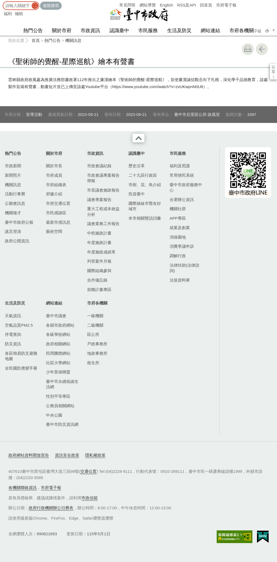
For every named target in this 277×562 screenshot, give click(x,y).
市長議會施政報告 (103, 190)
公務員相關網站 (60, 405)
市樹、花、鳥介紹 (144, 184)
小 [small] (267, 30)
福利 (8, 13)
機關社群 (178, 208)
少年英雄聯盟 (58, 372)
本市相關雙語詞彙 (144, 218)
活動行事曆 (15, 194)
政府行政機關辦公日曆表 (51, 508)
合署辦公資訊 (182, 199)
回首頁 (206, 5)
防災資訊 (13, 344)
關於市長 (54, 165)
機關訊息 (73, 40)
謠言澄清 (13, 231)
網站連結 (210, 30)
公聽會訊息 (15, 203)
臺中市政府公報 (19, 222)
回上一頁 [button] (262, 49)
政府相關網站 (58, 344)
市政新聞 (13, 165)
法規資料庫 (180, 280)
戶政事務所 (97, 344)
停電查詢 (13, 334)
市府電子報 (226, 5)
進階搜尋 (51, 5)
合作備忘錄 (97, 280)
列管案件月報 (99, 261)
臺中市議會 (56, 315)
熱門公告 (33, 30)
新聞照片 (13, 175)
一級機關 (95, 315)
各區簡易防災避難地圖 (21, 356)
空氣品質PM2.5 (19, 325)
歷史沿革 (136, 165)
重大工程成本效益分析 (103, 211)
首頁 (36, 40)
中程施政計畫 (99, 233)
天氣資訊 (13, 315)
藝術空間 (54, 231)
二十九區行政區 (142, 175)
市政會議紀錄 (99, 165)
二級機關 (95, 325)
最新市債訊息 (58, 222)
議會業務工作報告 (103, 223)
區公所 (93, 334)
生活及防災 (179, 30)
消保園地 (178, 237)
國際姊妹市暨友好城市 (144, 206)
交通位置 (88, 471)
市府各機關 (241, 30)
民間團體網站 (58, 353)
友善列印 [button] (248, 49)
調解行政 (178, 255)
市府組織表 (56, 184)
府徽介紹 (54, 194)
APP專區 (178, 218)
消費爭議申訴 (182, 246)
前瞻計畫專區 (99, 289)
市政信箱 (89, 498)
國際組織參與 (99, 270)
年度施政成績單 (101, 252)
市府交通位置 (58, 203)
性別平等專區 (58, 396)
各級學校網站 (58, 334)
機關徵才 (13, 212)
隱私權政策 (95, 455)
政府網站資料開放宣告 (28, 455)
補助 (19, 13)
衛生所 (93, 362)
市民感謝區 (56, 212)
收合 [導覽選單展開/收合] (138, 138)
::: (2, 2)
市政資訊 (90, 30)
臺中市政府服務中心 (186, 187)
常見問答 (127, 5)
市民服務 (148, 30)
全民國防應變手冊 (21, 368)
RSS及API (186, 5)
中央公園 (54, 415)
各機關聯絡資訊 (22, 487)
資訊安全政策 (67, 455)
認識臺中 (119, 30)
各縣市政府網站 (60, 325)
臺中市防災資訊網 (62, 424)
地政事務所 (97, 353)
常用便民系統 (182, 175)
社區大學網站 (58, 362)
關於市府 (61, 30)
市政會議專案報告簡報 (103, 178)
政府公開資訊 (17, 241)
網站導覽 (148, 5)
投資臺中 (136, 194)
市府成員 (54, 175)
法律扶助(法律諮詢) (184, 268)
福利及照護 (180, 165)
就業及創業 (180, 227)
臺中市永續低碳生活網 (62, 384)
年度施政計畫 (99, 242)
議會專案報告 (99, 199)
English (166, 5)
